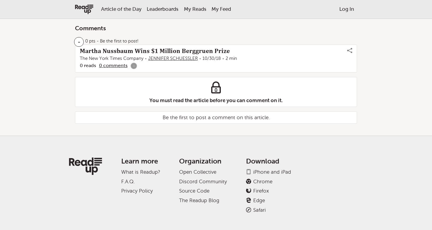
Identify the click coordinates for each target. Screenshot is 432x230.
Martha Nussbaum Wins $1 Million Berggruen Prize (155, 51)
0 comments (113, 65)
